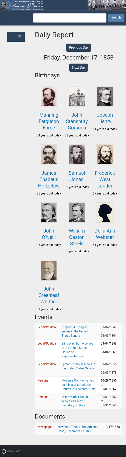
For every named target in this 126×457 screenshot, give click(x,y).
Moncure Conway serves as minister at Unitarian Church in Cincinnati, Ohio (78, 385)
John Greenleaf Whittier (48, 295)
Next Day (79, 67)
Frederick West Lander (105, 179)
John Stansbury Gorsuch (77, 121)
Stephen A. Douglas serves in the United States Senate (75, 331)
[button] (48, 105)
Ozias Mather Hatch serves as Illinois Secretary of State (75, 401)
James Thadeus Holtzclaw (48, 179)
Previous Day (78, 47)
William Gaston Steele (77, 237)
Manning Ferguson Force (49, 121)
